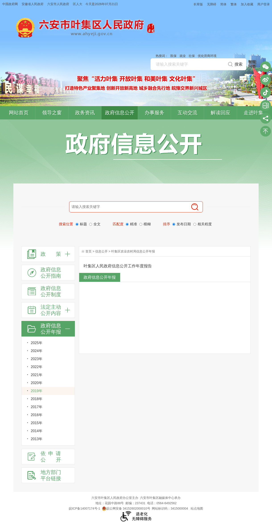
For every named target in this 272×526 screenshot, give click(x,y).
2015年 (36, 423)
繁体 (234, 4)
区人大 (77, 4)
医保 (173, 56)
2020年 (36, 383)
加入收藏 (247, 4)
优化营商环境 (207, 56)
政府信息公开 (119, 112)
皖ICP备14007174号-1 (84, 508)
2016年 (36, 415)
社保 (192, 56)
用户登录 (263, 4)
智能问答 (252, 64)
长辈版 (198, 4)
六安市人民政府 (58, 4)
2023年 (36, 359)
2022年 (36, 367)
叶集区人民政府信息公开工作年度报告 (118, 266)
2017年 (36, 407)
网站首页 (19, 112)
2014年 (36, 431)
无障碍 (211, 4)
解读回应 (220, 112)
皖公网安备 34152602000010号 (126, 508)
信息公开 (101, 251)
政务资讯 (85, 112)
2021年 (36, 375)
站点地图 (197, 508)
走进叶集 (253, 112)
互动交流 (187, 112)
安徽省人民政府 (32, 4)
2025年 (36, 343)
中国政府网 (10, 4)
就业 (182, 56)
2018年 (36, 399)
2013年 (36, 439)
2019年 (36, 391)
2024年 (36, 351)
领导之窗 (52, 112)
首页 (88, 251)
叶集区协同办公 (265, 105)
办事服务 (154, 112)
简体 (223, 4)
